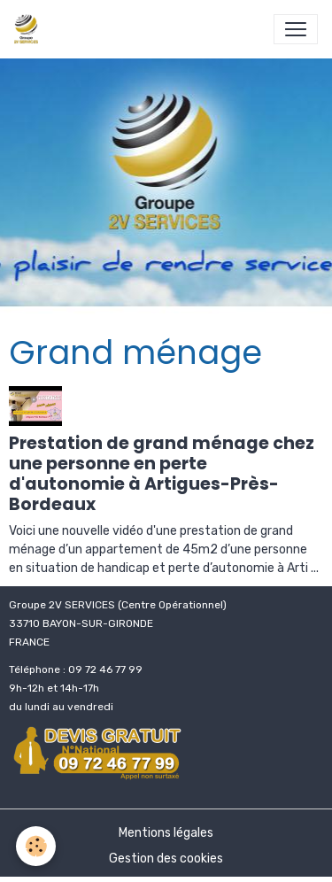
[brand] (29, 29)
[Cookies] (36, 846)
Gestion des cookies (166, 858)
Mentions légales (166, 832)
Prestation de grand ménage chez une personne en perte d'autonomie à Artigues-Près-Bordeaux (161, 473)
